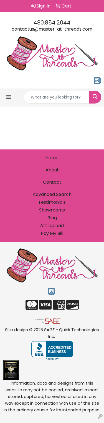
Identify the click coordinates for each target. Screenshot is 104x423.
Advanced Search (52, 194)
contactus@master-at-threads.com (52, 29)
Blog (52, 218)
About (52, 170)
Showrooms (52, 210)
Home (52, 157)
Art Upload (52, 225)
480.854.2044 (52, 22)
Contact (52, 182)
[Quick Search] (57, 97)
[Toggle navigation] (8, 97)
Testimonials (52, 202)
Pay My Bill (52, 233)
